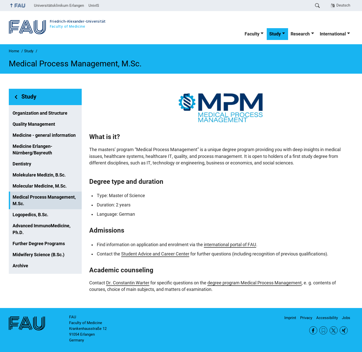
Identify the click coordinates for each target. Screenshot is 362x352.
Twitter (334, 330)
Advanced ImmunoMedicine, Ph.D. (41, 229)
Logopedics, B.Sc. (30, 214)
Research (300, 33)
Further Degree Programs (39, 243)
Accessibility (327, 318)
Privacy (306, 318)
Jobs (346, 318)
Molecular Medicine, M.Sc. (40, 186)
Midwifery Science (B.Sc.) (38, 254)
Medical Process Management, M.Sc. (44, 200)
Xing (344, 330)
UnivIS (93, 5)
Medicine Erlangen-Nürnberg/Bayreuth (32, 149)
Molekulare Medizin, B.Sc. (39, 175)
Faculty (252, 33)
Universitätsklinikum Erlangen (59, 5)
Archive (20, 265)
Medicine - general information (44, 135)
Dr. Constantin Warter (127, 282)
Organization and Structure (40, 113)
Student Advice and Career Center (155, 253)
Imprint (290, 318)
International (333, 33)
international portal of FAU (230, 244)
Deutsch (343, 5)
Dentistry (22, 163)
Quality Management (34, 124)
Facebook (313, 330)
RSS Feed (323, 330)
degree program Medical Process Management (254, 282)
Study (275, 33)
